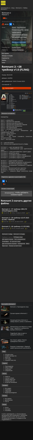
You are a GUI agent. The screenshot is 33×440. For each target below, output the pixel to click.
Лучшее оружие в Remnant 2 (19, 332)
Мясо (25, 262)
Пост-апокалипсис (18, 258)
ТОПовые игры (18, 256)
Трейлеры (8, 408)
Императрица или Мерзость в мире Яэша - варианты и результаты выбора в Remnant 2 (21, 347)
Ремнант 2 (4, 14)
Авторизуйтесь (9, 211)
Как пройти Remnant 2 (7, 323)
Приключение (21, 27)
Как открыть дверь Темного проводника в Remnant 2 (19, 359)
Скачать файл (8, 87)
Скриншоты (5, 56)
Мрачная (4, 264)
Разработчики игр (10, 379)
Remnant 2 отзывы (17, 253)
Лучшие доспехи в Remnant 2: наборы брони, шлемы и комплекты (20, 340)
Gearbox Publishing (17, 48)
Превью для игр (10, 399)
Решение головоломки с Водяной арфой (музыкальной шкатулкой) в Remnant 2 (20, 367)
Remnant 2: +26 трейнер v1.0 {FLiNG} (16, 246)
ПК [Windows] (15, 39)
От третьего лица (14, 260)
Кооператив (20, 262)
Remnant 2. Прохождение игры (20, 325)
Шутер (25, 29)
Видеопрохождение (11, 411)
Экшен (14, 27)
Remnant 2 (19, 8)
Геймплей (8, 410)
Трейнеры (8, 388)
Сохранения (8, 389)
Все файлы (8, 417)
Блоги (7, 426)
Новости (7, 395)
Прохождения (9, 385)
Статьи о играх (9, 397)
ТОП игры (8, 377)
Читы (3, 61)
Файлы (4, 58)
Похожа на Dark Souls (14, 264)
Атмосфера (5, 260)
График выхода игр (10, 374)
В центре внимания (11, 401)
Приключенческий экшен (19, 34)
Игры (13, 8)
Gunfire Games (16, 46)
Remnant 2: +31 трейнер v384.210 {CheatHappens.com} (14, 229)
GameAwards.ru (5, 8)
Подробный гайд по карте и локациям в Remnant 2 (19, 353)
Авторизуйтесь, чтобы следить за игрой (13, 21)
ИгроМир (8, 429)
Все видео (8, 407)
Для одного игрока (7, 258)
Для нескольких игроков (8, 262)
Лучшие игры (9, 373)
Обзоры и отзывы (7, 54)
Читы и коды (9, 386)
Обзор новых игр (10, 398)
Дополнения (9, 419)
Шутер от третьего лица (18, 36)
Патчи (7, 420)
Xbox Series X (15, 43)
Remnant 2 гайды (6, 253)
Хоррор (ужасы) (16, 32)
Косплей (7, 427)
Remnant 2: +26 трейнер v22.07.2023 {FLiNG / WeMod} (15, 238)
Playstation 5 (15, 41)
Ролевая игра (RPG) (17, 29)
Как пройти (5, 52)
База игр (7, 376)
